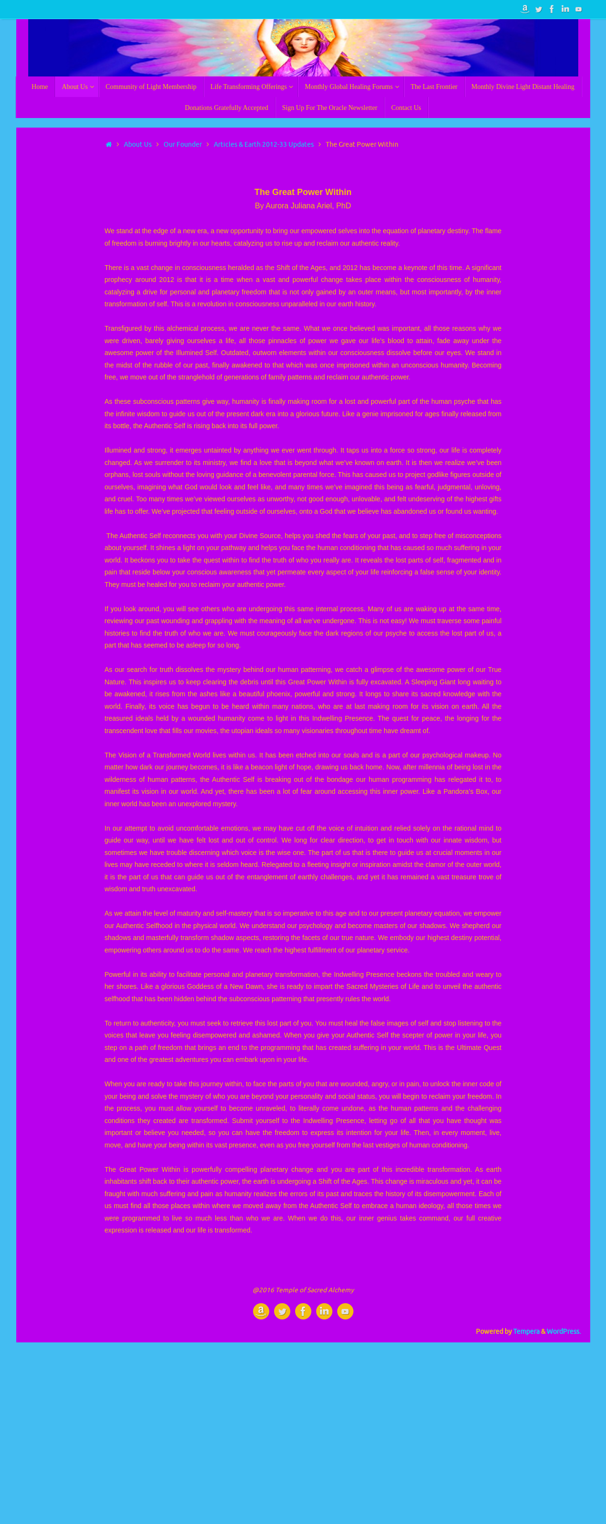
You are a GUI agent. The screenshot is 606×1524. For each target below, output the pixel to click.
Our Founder (183, 145)
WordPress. (564, 1332)
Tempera (526, 1332)
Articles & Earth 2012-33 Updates (264, 145)
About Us (138, 145)
